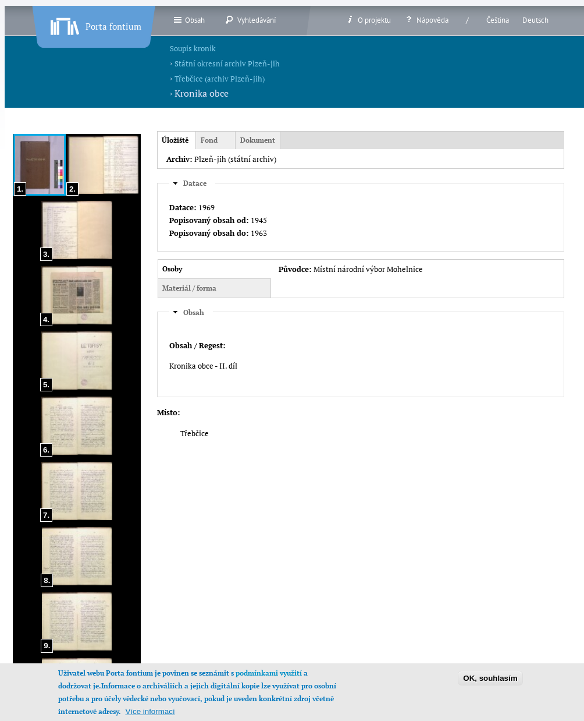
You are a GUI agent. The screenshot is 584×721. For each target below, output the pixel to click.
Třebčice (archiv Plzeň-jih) (220, 78)
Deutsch (535, 20)
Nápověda (426, 20)
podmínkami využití (269, 681)
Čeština (497, 20)
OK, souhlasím (490, 686)
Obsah (189, 20)
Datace (194, 182)
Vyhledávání (250, 20)
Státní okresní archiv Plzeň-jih (227, 63)
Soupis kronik (193, 48)
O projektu (368, 20)
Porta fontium (94, 24)
